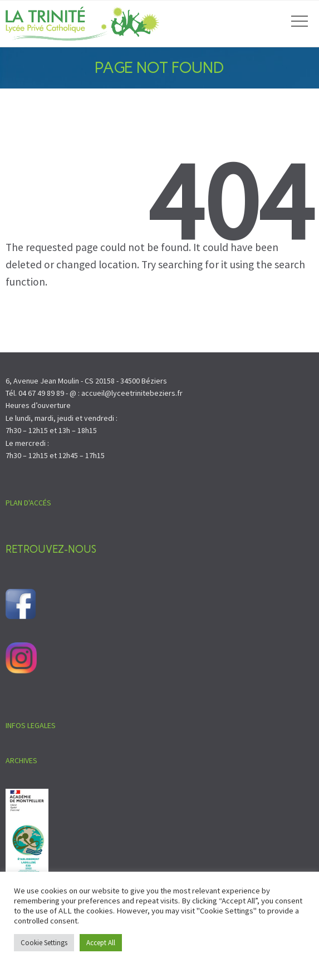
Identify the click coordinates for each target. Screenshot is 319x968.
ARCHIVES (21, 760)
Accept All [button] (100, 942)
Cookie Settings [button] (44, 942)
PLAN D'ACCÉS (28, 503)
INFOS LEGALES (31, 725)
